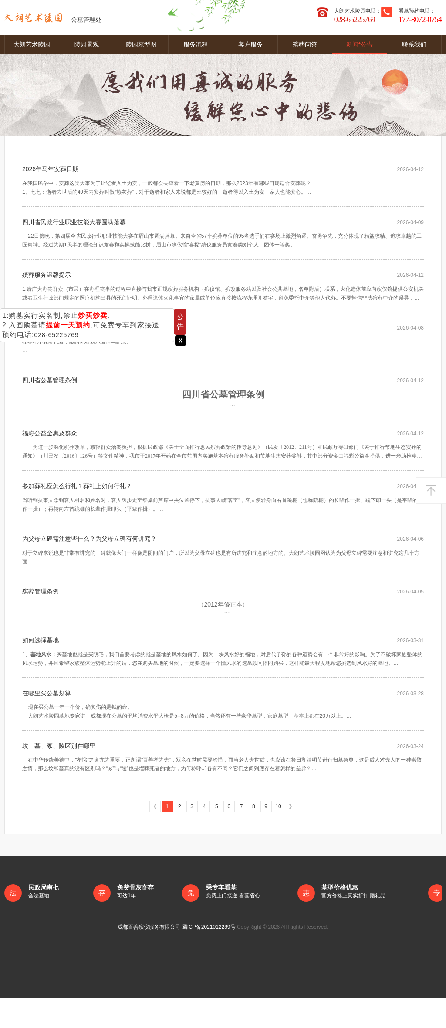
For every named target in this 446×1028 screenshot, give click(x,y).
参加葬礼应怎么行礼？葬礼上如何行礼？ (77, 502)
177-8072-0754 (420, 20)
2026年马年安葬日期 (50, 170)
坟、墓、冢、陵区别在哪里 (58, 774)
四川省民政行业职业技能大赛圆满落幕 (74, 225)
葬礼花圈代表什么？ (49, 336)
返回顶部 (431, 491)
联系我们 (414, 44)
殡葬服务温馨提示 (46, 281)
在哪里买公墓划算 (46, 719)
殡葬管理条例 (40, 613)
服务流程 (195, 44)
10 (278, 836)
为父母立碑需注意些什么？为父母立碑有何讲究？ (89, 557)
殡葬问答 (305, 44)
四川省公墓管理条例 (49, 391)
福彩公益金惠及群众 (49, 447)
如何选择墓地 (40, 664)
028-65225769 (56, 334)
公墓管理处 (52, 17)
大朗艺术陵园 (32, 44)
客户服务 (250, 44)
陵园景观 (86, 44)
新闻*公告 (359, 44)
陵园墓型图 (141, 44)
